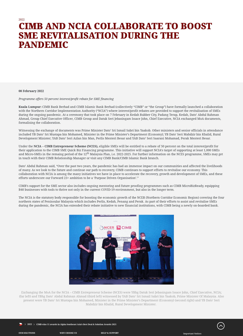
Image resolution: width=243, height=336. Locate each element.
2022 (29, 324)
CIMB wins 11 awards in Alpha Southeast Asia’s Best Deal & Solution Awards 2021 (76, 324)
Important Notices (192, 333)
